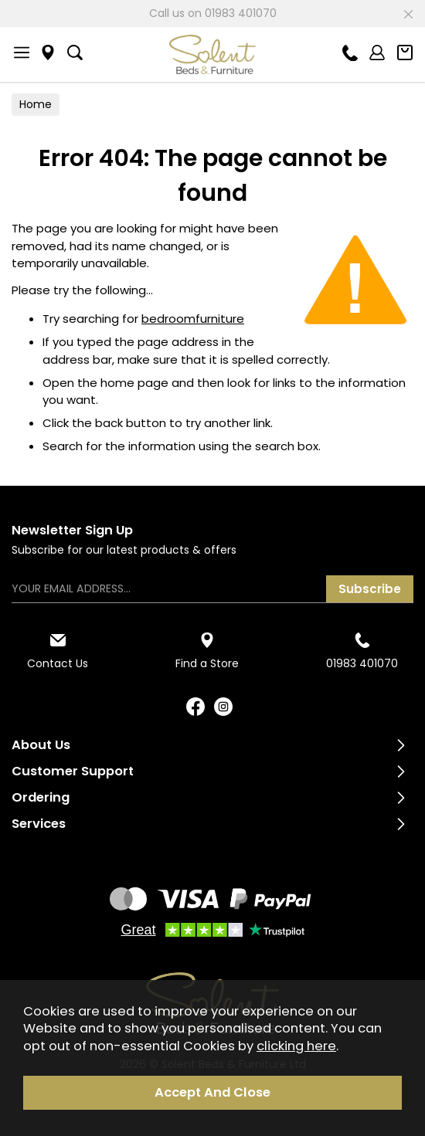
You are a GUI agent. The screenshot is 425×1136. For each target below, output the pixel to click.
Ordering (41, 797)
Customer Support (73, 771)
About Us (41, 745)
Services (39, 824)
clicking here (296, 1046)
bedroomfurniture (192, 318)
